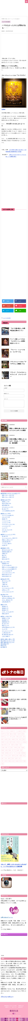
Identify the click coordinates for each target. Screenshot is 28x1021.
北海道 (16, 761)
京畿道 (3, 553)
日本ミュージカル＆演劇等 (8, 569)
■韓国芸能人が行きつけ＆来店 (9, 493)
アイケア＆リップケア (7, 524)
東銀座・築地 (4, 750)
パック (3, 528)
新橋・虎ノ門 (12, 750)
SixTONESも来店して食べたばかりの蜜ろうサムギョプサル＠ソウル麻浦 (18, 683)
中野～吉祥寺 (4, 761)
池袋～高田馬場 (21, 753)
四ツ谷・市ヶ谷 (13, 753)
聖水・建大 (18, 739)
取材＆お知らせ (5, 574)
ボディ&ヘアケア (6, 529)
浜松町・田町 (19, 750)
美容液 (3, 519)
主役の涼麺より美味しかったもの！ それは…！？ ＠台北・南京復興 (18, 441)
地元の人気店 (5, 503)
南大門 (2, 736)
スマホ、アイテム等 (6, 611)
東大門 (2, 734)
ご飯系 (3, 584)
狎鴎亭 (2, 742)
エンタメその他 (5, 565)
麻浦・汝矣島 (4, 739)
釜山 (3, 555)
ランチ (3, 629)
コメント (6, 399)
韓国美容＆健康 (5, 551)
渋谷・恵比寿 (12, 755)
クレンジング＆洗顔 (6, 515)
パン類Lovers (5, 632)
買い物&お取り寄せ (6, 634)
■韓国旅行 (3, 548)
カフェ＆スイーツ (6, 507)
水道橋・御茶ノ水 (5, 747)
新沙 (24, 739)
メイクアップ (5, 522)
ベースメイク (5, 520)
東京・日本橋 (14, 747)
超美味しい (4, 501)
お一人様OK (10, 731)
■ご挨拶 (3, 647)
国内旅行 (4, 610)
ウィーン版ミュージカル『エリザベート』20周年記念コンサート (17, 341)
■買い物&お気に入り (6, 642)
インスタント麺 (5, 543)
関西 (25, 761)
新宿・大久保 (4, 755)
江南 (7, 742)
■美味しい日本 (5, 616)
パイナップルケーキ (6, 591)
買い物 (3, 536)
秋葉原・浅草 (18, 744)
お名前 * (6, 388)
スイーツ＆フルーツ (6, 588)
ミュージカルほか (7, 318)
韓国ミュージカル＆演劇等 (8, 567)
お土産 (3, 545)
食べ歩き (4, 509)
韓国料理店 (4, 621)
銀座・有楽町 (21, 747)
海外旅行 (4, 606)
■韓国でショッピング (6, 534)
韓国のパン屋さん (6, 539)
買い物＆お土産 (5, 596)
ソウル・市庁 (9, 736)
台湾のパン (4, 590)
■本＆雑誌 (3, 644)
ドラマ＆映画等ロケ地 (7, 510)
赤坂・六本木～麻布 (5, 758)
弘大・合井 (22, 736)
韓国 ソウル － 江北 (6, 495)
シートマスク (5, 526)
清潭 (11, 742)
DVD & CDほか (5, 576)
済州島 (3, 557)
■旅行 (2, 604)
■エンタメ (3, 561)
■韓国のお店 (4, 500)
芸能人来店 (3, 744)
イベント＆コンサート (7, 572)
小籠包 (3, 582)
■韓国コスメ (4, 513)
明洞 (23, 734)
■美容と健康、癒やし (6, 639)
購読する (4, 934)
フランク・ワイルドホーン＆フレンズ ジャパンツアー (18, 374)
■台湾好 (3, 594)
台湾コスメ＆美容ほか (7, 598)
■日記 (2, 645)
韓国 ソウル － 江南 (6, 497)
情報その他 (4, 613)
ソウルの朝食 (18, 731)
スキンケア (4, 517)
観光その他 (4, 559)
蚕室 (14, 742)
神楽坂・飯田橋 (4, 753)
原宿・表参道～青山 (20, 755)
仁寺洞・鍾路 (9, 734)
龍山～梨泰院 (12, 739)
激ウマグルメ (5, 580)
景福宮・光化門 (17, 734)
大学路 (23, 731)
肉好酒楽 (4, 620)
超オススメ (3, 731)
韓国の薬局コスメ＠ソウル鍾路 (17, 690)
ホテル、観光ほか (6, 600)
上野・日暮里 (11, 744)
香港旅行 (4, 608)
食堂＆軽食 (4, 505)
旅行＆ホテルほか (6, 550)
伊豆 (21, 761)
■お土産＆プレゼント (6, 640)
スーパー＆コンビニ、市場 (8, 538)
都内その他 (11, 761)
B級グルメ (4, 625)
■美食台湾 (3, 579)
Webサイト (6, 393)
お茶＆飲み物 (5, 541)
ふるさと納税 (5, 636)
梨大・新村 (16, 736)
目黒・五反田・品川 (16, 758)
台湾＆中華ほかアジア (7, 627)
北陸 (2, 763)
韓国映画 (4, 563)
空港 (18, 742)
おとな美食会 (23, 742)
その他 (3, 531)
